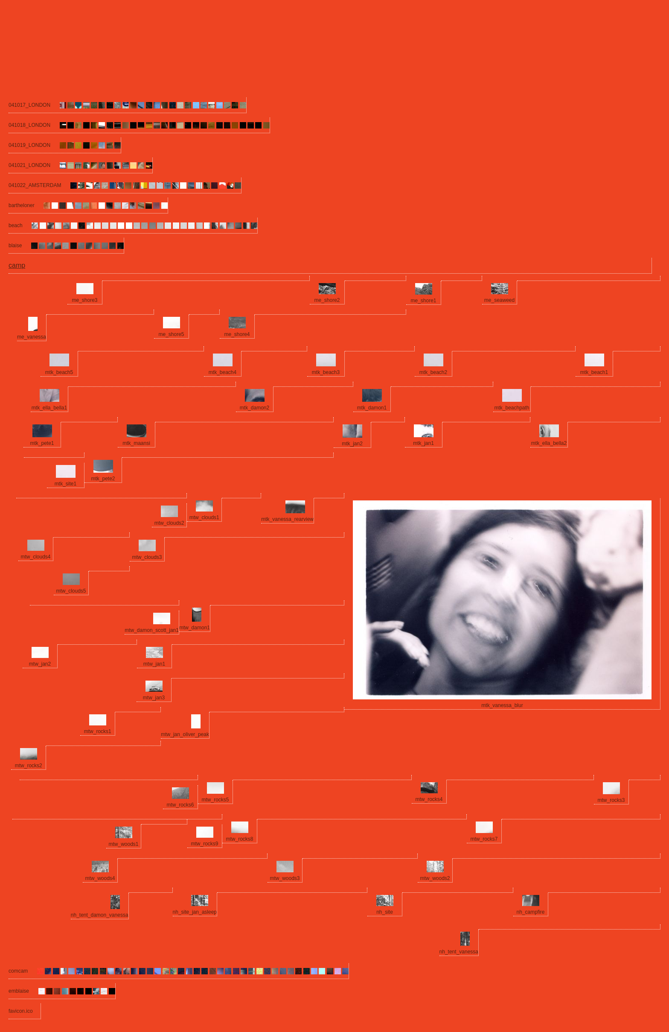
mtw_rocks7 (483, 839)
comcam (18, 971)
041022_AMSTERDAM (35, 185)
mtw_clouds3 (147, 557)
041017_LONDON (29, 105)
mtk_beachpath (511, 408)
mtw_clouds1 (204, 517)
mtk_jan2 (352, 444)
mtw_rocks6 (180, 805)
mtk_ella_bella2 (549, 443)
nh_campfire (530, 912)
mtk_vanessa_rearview (287, 519)
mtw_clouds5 (71, 591)
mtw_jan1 (154, 664)
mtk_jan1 (423, 443)
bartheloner (22, 205)
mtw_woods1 (123, 844)
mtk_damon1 (372, 408)
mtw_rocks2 (28, 766)
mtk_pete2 (103, 479)
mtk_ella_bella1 (49, 408)
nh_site (384, 912)
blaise (15, 245)
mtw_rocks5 (215, 800)
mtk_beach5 (59, 372)
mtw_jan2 (40, 664)
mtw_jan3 (154, 698)
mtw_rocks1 (97, 731)
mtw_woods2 (435, 878)
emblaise (19, 991)
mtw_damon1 (194, 628)
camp (17, 265)
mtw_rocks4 (428, 799)
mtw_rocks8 (239, 839)
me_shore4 (237, 334)
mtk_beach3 (326, 372)
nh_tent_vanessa (458, 952)
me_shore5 (171, 334)
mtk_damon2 (254, 408)
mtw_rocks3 (611, 800)
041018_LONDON (29, 125)
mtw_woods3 (285, 878)
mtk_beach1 (594, 372)
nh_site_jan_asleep (195, 912)
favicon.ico (21, 1011)
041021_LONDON (29, 165)
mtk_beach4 (222, 372)
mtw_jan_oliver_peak (185, 734)
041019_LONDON (29, 145)
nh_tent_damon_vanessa (99, 915)
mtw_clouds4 (35, 557)
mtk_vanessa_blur (502, 705)
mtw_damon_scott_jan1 (152, 630)
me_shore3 (84, 300)
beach (16, 225)
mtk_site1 (65, 484)
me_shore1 (423, 301)
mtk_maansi (136, 443)
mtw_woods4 (100, 878)
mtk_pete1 (42, 443)
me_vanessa (31, 337)
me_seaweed (499, 300)
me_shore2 (327, 300)
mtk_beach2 (433, 372)
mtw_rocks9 (204, 844)
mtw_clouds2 (169, 523)
